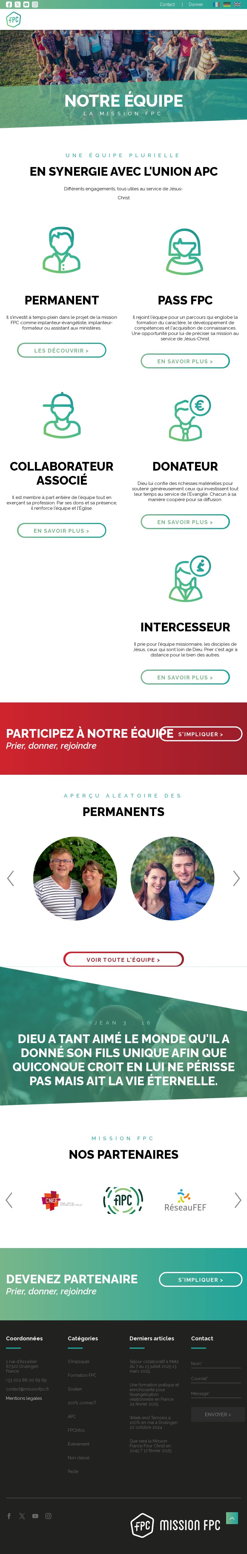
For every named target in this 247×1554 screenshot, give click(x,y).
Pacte (73, 1471)
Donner (196, 4)
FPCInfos (76, 1430)
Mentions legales (24, 1398)
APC (72, 1416)
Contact (167, 4)
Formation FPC (82, 1375)
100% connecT (82, 1402)
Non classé (78, 1457)
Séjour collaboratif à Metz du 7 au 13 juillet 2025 (154, 1364)
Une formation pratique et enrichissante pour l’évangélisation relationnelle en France (154, 1392)
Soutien (75, 1389)
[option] (75, 879)
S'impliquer (79, 1361)
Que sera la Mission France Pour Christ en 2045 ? (150, 1446)
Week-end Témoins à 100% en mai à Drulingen (153, 1420)
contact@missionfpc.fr (27, 1389)
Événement (78, 1444)
